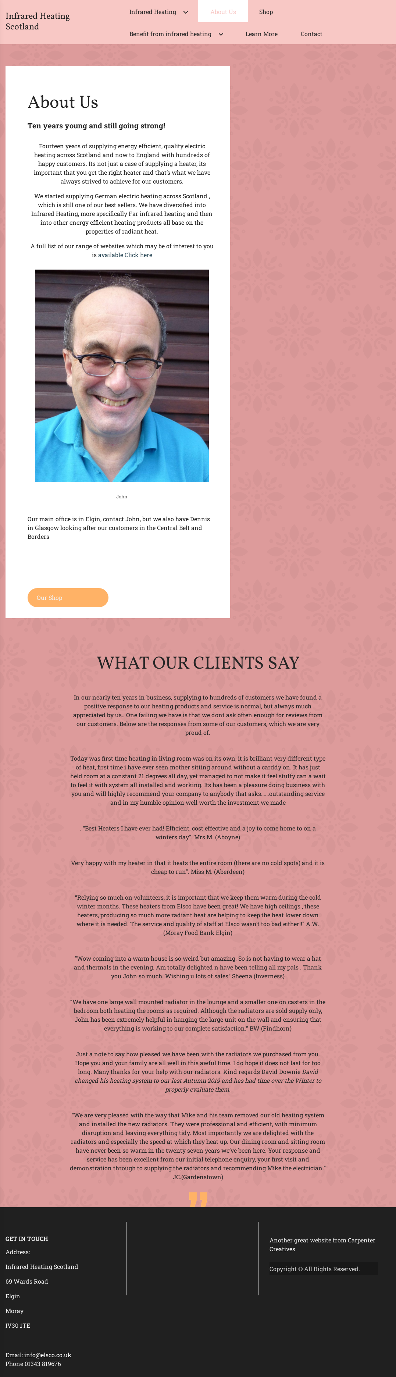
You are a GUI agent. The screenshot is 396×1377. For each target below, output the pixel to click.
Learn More (262, 34)
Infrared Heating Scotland (38, 21)
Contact (311, 34)
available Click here (125, 255)
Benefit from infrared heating (170, 34)
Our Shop (49, 597)
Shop (266, 11)
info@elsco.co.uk (47, 1355)
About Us (223, 11)
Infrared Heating (152, 11)
